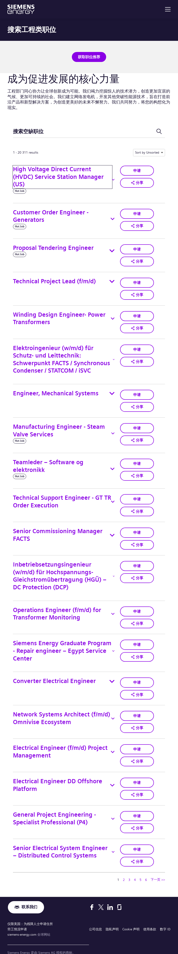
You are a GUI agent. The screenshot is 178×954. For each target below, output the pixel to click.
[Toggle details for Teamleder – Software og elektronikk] (112, 465)
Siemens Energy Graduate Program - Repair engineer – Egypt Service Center (62, 645)
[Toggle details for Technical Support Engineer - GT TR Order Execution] (112, 497)
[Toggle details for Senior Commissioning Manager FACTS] (112, 530)
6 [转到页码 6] (146, 869)
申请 (137, 169)
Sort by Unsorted (147, 152)
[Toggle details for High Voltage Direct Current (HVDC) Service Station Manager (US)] (113, 178)
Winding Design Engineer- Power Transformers (59, 316)
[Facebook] (92, 896)
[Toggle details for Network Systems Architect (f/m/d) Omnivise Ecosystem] (112, 711)
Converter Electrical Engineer (54, 675)
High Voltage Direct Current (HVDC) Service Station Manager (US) (58, 176)
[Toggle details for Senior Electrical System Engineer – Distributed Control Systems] (113, 841)
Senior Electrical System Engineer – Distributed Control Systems (60, 842)
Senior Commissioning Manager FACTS (57, 530)
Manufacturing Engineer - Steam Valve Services (59, 426)
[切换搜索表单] (159, 131)
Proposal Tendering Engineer (53, 247)
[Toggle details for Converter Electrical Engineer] (111, 675)
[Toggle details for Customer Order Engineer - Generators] (112, 218)
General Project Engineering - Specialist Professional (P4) (54, 809)
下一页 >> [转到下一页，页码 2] (158, 869)
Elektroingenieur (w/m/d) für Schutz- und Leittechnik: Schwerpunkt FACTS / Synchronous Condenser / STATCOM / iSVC (61, 356)
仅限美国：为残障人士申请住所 (30, 913)
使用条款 (149, 917)
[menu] (168, 9)
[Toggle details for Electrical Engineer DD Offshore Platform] (112, 776)
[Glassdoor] (119, 896)
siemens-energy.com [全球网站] (22, 922)
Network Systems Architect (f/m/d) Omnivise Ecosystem (61, 711)
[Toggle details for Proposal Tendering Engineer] (111, 249)
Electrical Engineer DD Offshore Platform (57, 776)
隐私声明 (112, 917)
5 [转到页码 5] (140, 869)
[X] (101, 896)
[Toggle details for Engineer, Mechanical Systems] (111, 390)
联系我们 (29, 896)
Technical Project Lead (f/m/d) (54, 279)
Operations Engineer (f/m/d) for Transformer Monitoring (57, 608)
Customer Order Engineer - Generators (51, 215)
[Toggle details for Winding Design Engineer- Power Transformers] (112, 316)
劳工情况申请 (17, 917)
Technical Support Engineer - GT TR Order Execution (62, 497)
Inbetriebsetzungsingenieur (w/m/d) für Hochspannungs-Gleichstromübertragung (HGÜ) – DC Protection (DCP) (59, 571)
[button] (137, 181)
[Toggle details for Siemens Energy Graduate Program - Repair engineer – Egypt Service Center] (113, 645)
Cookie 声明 (131, 917)
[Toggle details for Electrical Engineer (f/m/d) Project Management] (112, 744)
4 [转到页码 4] (135, 869)
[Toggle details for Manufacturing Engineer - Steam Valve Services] (112, 429)
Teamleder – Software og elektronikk (48, 462)
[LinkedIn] (110, 896)
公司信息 (95, 917)
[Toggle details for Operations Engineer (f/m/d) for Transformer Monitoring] (112, 608)
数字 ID (165, 917)
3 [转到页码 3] (129, 869)
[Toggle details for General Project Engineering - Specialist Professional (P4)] (112, 809)
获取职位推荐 (89, 56)
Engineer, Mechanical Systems (56, 390)
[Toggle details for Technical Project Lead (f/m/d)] (111, 279)
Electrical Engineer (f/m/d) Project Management (60, 744)
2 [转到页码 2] (124, 869)
